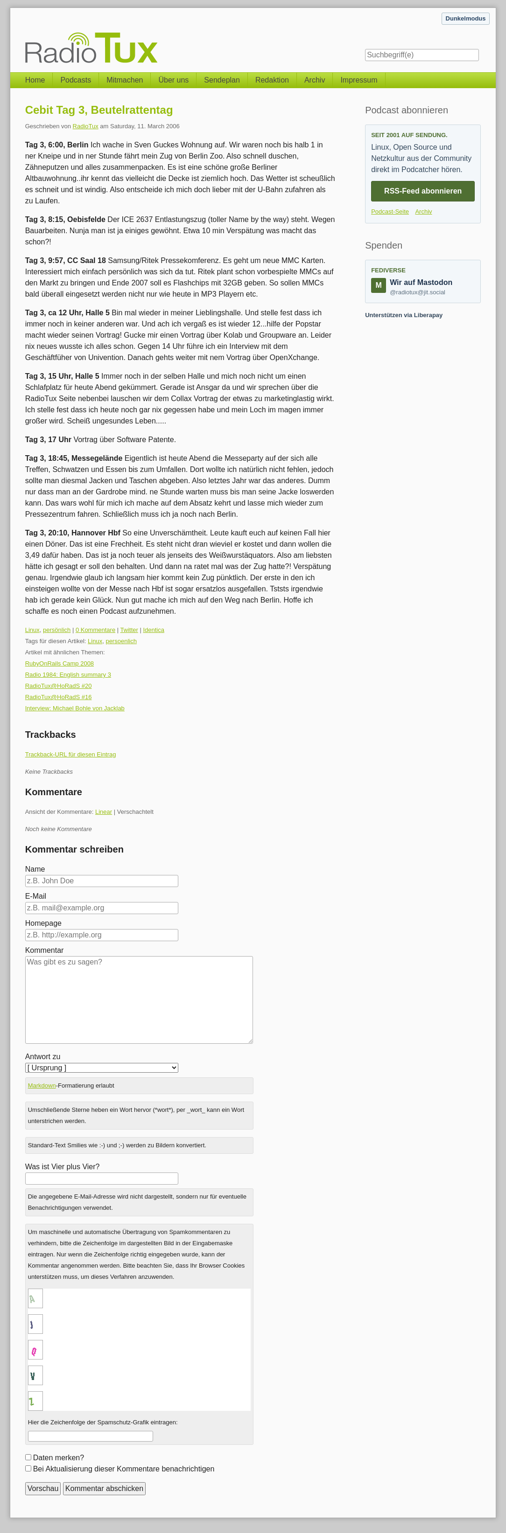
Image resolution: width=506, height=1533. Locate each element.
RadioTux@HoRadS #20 (58, 685)
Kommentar (44, 950)
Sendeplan (222, 80)
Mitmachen (124, 80)
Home (35, 80)
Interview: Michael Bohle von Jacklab (75, 708)
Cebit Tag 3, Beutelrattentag (99, 110)
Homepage (43, 923)
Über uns (173, 80)
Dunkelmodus (466, 18)
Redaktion (272, 80)
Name (35, 869)
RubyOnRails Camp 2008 (59, 663)
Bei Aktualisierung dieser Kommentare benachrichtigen (124, 1469)
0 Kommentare (95, 629)
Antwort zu (43, 1057)
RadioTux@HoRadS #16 (58, 697)
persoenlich (121, 641)
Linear (103, 811)
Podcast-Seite (390, 211)
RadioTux (85, 126)
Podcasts (75, 80)
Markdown (42, 1085)
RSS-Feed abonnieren (423, 191)
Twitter (129, 629)
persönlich (56, 629)
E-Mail (35, 896)
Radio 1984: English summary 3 (68, 674)
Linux (32, 629)
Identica (153, 629)
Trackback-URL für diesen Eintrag (70, 754)
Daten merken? (58, 1458)
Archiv (314, 80)
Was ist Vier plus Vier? (62, 1167)
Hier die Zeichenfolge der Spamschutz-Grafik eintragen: (103, 1422)
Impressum (358, 80)
